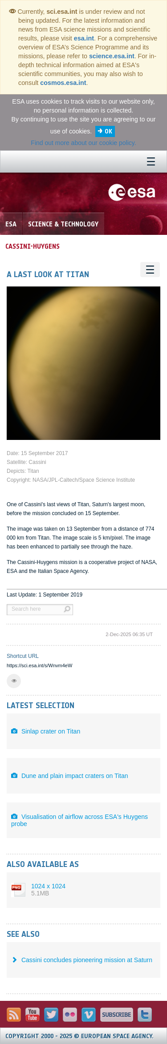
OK (108, 131)
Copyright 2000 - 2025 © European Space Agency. (79, 1036)
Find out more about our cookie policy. (83, 142)
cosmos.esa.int (63, 82)
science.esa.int (111, 56)
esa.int (84, 38)
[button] (14, 681)
